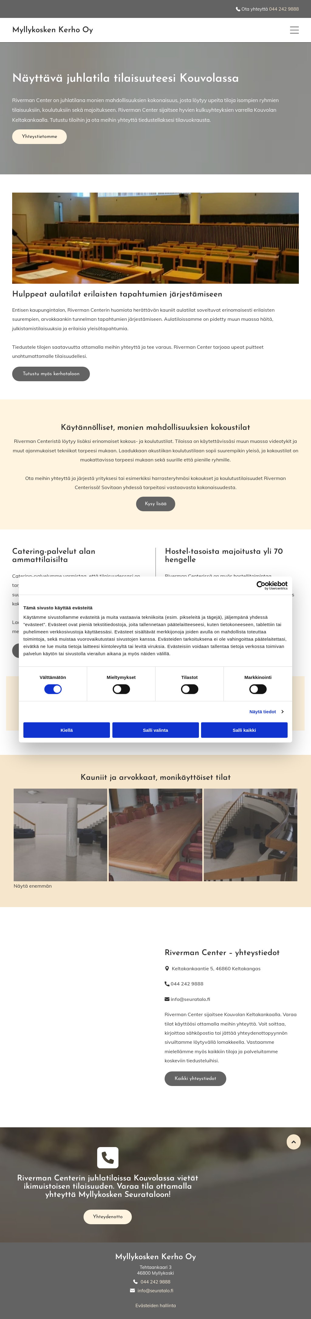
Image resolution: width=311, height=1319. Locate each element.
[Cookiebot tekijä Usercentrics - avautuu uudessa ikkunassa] (261, 585)
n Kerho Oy (72, 30)
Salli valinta (155, 729)
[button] (294, 30)
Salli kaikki (244, 729)
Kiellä (66, 729)
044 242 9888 (284, 9)
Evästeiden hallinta (155, 1305)
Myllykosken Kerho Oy (155, 1257)
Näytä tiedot (263, 711)
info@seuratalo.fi (155, 1290)
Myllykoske (31, 30)
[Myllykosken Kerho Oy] (60, 835)
